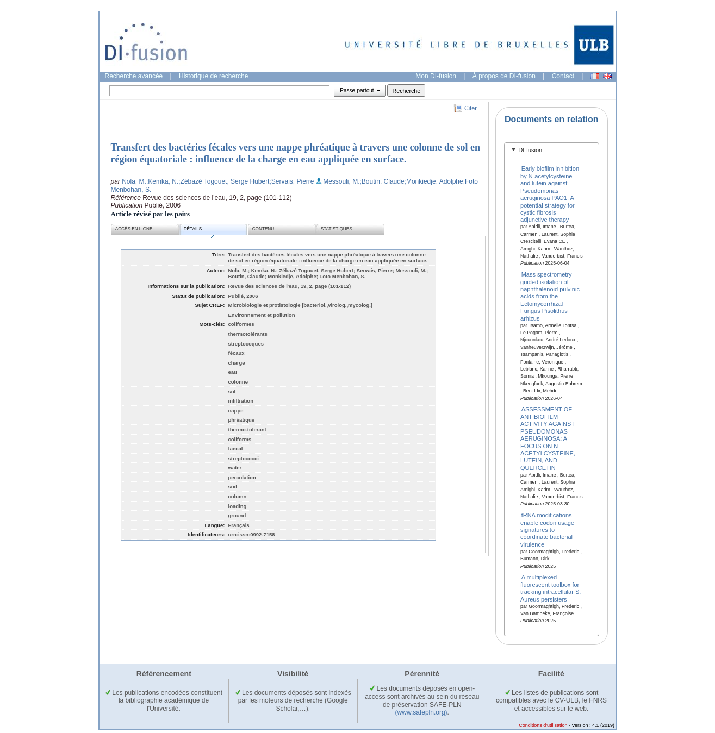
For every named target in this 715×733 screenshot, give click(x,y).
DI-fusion (530, 150)
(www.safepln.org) (421, 712)
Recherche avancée (134, 76)
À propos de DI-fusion (504, 76)
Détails (201, 231)
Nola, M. (134, 181)
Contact (563, 76)
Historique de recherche (213, 76)
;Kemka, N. (162, 181)
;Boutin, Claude (382, 181)
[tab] (551, 150)
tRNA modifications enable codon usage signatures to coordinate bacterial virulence (547, 530)
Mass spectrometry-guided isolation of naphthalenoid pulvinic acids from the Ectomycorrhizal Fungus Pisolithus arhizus (550, 296)
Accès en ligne (134, 229)
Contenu (263, 229)
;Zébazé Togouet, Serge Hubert (223, 181)
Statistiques (336, 229)
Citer (470, 108)
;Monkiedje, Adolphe (434, 181)
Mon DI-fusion (435, 76)
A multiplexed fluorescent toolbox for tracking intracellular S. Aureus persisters (550, 588)
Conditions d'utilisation (543, 725)
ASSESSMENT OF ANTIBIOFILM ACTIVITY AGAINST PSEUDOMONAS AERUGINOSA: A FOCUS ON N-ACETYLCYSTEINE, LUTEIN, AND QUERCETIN (547, 438)
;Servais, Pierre (291, 181)
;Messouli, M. (340, 181)
